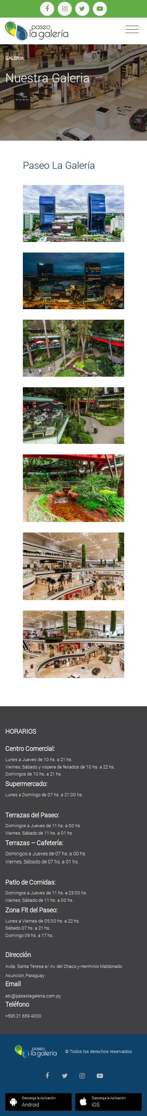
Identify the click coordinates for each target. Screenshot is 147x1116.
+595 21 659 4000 (23, 1016)
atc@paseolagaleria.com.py (33, 996)
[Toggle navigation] (132, 29)
